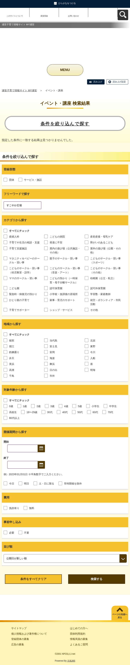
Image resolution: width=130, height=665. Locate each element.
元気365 (71, 661)
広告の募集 (17, 644)
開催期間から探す (15, 432)
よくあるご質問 (79, 644)
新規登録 (44, 16)
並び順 (8, 546)
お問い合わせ (73, 16)
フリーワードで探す (17, 193)
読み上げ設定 (119, 81)
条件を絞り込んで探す (65, 123)
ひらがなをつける (67, 3)
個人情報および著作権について (29, 633)
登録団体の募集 (20, 639)
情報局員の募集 (79, 639)
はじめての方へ (79, 628)
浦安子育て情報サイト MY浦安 (19, 90)
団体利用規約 (77, 633)
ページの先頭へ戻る (119, 616)
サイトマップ (19, 628)
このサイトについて (15, 16)
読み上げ (97, 81)
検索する (96, 579)
